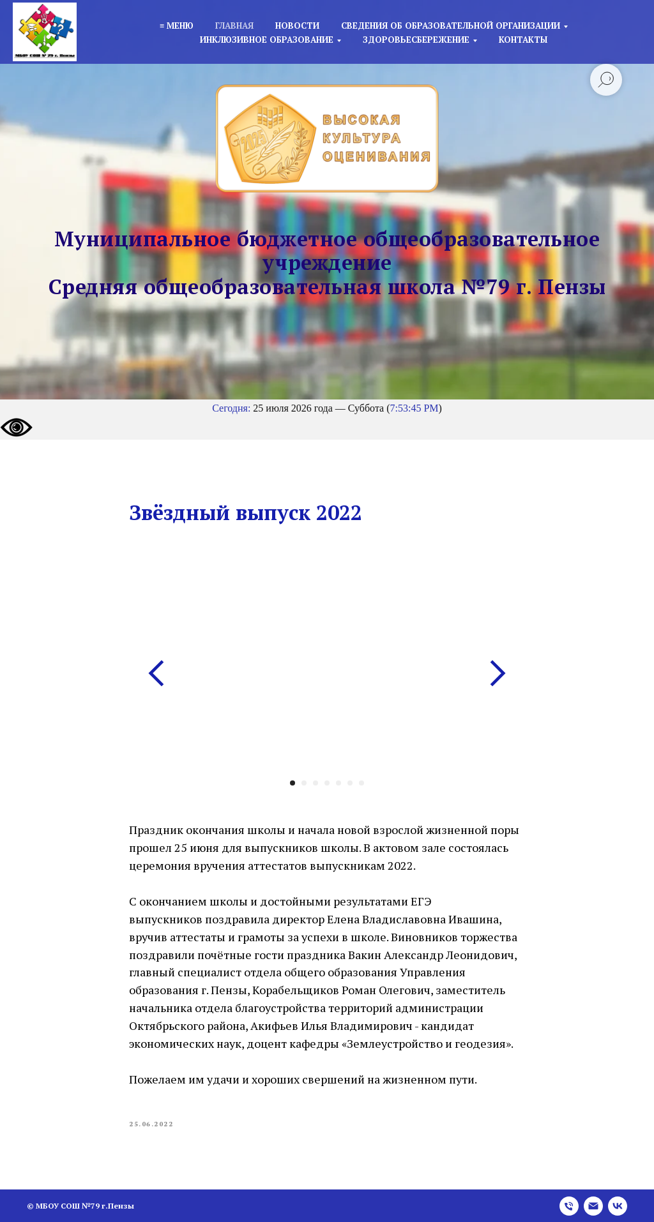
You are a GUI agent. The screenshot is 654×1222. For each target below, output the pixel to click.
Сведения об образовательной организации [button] (450, 25)
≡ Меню (177, 25)
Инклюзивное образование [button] (266, 39)
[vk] (617, 1206)
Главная (234, 25)
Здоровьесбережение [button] (416, 39)
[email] (593, 1206)
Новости (297, 25)
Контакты (523, 39)
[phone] (569, 1206)
